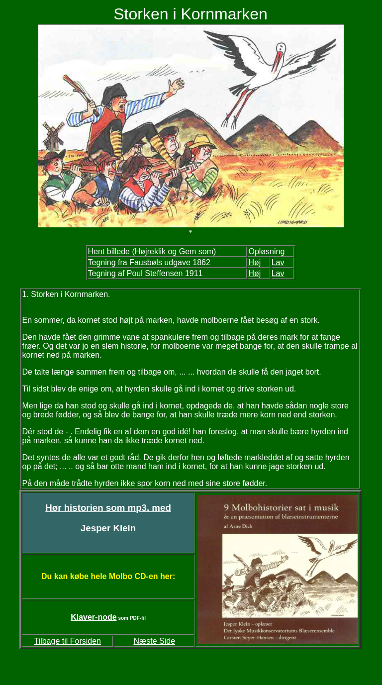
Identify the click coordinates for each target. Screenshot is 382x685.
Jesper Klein (108, 528)
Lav (278, 273)
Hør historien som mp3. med (108, 507)
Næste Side (154, 641)
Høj (254, 273)
